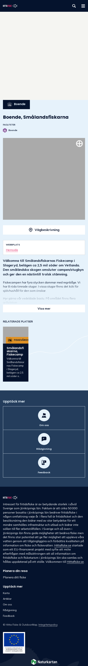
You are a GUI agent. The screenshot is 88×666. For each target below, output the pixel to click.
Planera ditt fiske (14, 577)
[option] (44, 179)
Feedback (9, 615)
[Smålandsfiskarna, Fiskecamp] (15, 354)
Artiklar (7, 598)
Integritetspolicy (48, 624)
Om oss (7, 604)
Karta (6, 593)
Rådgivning (10, 610)
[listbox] (44, 179)
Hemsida (12, 250)
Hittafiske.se (62, 545)
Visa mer (44, 308)
